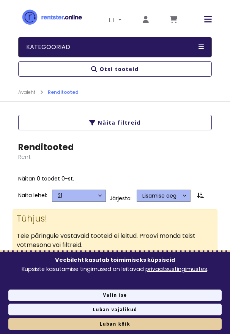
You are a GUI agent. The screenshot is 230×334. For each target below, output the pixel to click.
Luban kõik (115, 324)
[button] (202, 19)
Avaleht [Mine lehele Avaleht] (30, 92)
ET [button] (113, 20)
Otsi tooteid (115, 69)
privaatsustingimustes (176, 269)
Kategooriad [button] (115, 47)
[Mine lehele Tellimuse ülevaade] (173, 19)
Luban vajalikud (115, 309)
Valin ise (115, 295)
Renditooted (63, 92)
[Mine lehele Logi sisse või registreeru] (145, 19)
